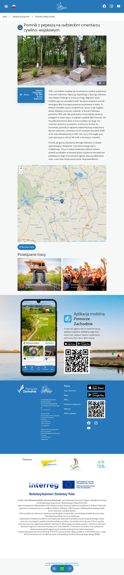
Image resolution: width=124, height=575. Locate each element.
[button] (24, 60)
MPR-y (66, 400)
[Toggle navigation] (62, 568)
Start (5, 16)
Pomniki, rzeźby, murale (45, 16)
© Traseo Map (81, 241)
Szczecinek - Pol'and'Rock (82, 285)
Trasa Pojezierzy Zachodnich (38, 285)
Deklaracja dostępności (72, 404)
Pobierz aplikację (70, 413)
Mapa (66, 395)
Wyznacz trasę (26, 247)
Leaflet (74, 241)
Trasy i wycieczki (70, 391)
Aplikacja (67, 409)
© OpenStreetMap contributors (96, 241)
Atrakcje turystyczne (21, 16)
